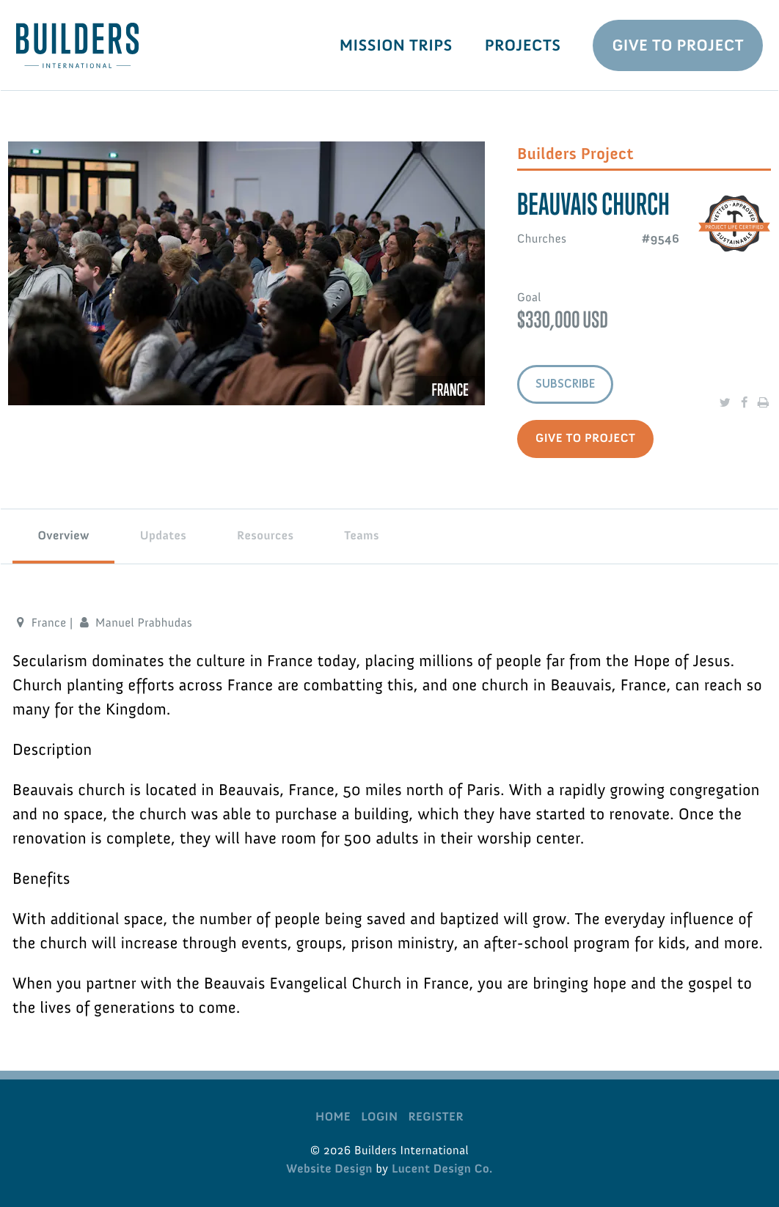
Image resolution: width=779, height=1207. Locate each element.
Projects (523, 45)
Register (435, 1117)
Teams (361, 535)
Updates (163, 535)
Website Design (329, 1169)
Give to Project (585, 438)
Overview (63, 535)
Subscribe (565, 383)
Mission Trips (396, 45)
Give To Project (678, 45)
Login (379, 1117)
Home (333, 1117)
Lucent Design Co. (442, 1169)
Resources (265, 535)
